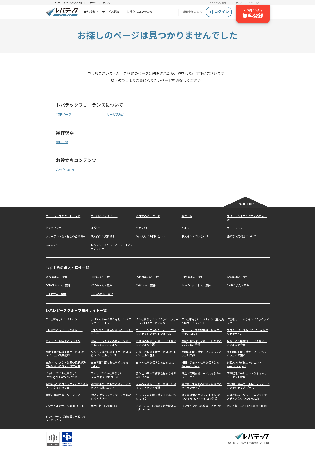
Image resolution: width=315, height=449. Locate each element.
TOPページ (63, 114)
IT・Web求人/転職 (217, 3)
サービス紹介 (113, 12)
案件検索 (92, 12)
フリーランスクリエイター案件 (244, 3)
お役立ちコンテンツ (142, 12)
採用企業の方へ (192, 12)
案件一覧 (62, 142)
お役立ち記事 (65, 170)
